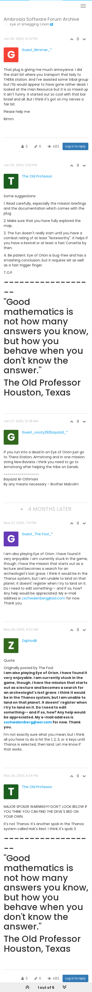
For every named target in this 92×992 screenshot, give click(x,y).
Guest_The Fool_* (37, 534)
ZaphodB (29, 640)
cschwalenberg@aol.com (43, 598)
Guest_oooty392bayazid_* (45, 432)
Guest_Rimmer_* (37, 49)
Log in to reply (75, 146)
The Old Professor (37, 176)
